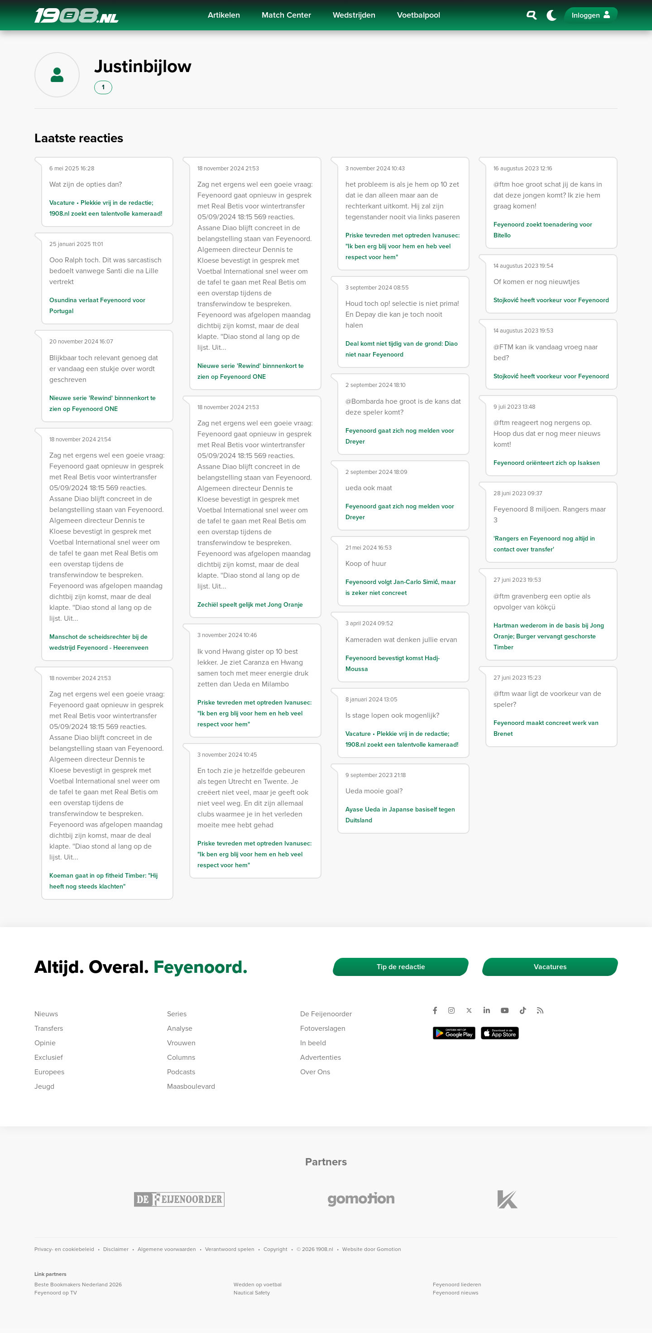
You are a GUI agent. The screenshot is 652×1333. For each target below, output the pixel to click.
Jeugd (44, 1086)
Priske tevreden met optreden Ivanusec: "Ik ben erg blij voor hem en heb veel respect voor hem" (254, 713)
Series (177, 1014)
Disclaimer (116, 1249)
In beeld (313, 1043)
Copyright (276, 1249)
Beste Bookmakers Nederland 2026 (78, 1284)
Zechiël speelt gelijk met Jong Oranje (250, 604)
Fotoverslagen (322, 1028)
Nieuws (46, 1014)
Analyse (179, 1028)
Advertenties (320, 1057)
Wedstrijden (354, 15)
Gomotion (389, 1249)
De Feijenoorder (326, 1014)
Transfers (48, 1028)
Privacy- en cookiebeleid (64, 1249)
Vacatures (550, 966)
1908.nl (76, 15)
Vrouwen (181, 1043)
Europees (49, 1072)
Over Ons (315, 1072)
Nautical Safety (252, 1293)
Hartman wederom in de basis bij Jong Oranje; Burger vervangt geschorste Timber (549, 636)
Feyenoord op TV (55, 1293)
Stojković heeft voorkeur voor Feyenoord (551, 300)
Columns (181, 1057)
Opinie (45, 1043)
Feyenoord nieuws (456, 1293)
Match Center (286, 15)
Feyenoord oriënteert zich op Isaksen (547, 463)
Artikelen (224, 15)
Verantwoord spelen (229, 1249)
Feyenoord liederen (457, 1284)
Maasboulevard (191, 1086)
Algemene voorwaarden (167, 1249)
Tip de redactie (401, 966)
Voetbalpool (418, 15)
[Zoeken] (532, 15)
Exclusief (48, 1057)
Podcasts (181, 1072)
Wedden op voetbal (258, 1284)
